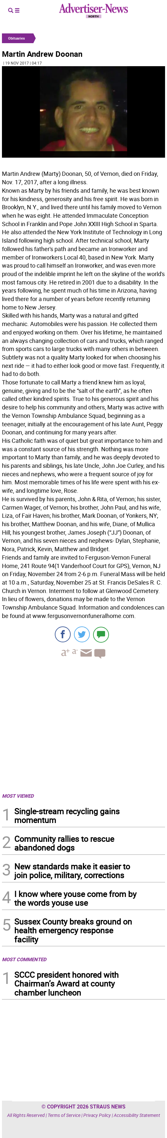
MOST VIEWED (18, 796)
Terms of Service (64, 1115)
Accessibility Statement (137, 1115)
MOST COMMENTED (24, 959)
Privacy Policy (97, 1115)
